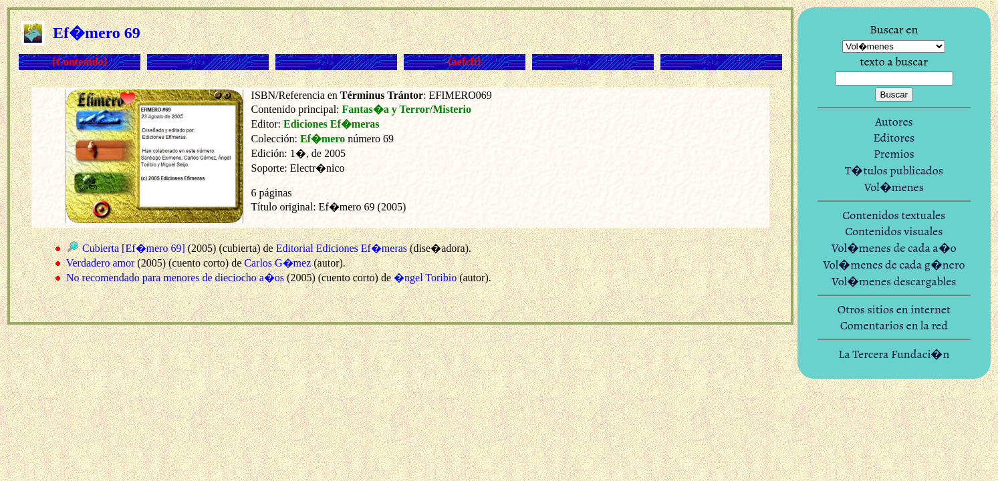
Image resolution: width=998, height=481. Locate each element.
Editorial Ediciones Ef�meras (341, 248)
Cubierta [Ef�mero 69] (133, 248)
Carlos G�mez (277, 263)
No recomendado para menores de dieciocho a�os (175, 277)
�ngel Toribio (425, 277)
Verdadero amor (100, 263)
